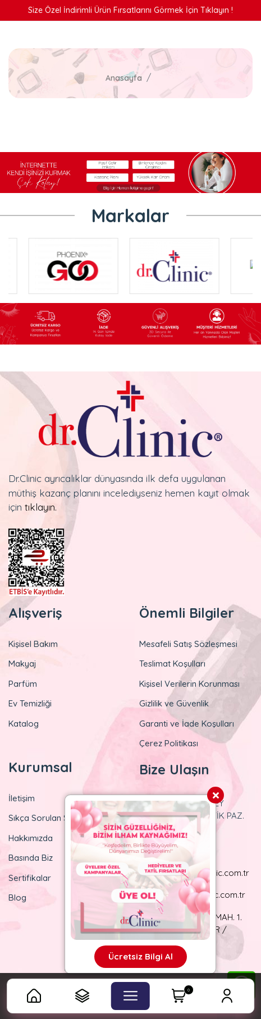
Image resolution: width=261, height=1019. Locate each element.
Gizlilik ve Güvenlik (174, 703)
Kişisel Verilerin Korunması (189, 683)
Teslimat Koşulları (172, 663)
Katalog (23, 723)
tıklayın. (41, 507)
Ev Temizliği (30, 703)
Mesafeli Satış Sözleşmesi (188, 644)
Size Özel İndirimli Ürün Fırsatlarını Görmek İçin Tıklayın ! (130, 10)
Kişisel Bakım (33, 644)
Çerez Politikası (168, 743)
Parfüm (22, 683)
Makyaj (22, 663)
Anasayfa (124, 78)
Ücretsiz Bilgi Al (140, 956)
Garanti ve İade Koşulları (186, 723)
